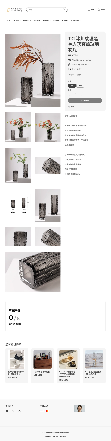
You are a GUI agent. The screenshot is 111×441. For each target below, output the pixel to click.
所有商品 (15, 20)
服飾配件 (45, 20)
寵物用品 (65, 20)
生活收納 (37, 20)
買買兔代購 (75, 20)
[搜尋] (64, 9)
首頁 (8, 20)
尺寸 (69, 81)
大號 (80, 86)
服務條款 (48, 436)
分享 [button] (71, 107)
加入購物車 (85, 100)
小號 (72, 86)
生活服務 (56, 20)
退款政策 (63, 436)
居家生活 (26, 20)
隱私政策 (56, 436)
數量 (69, 90)
